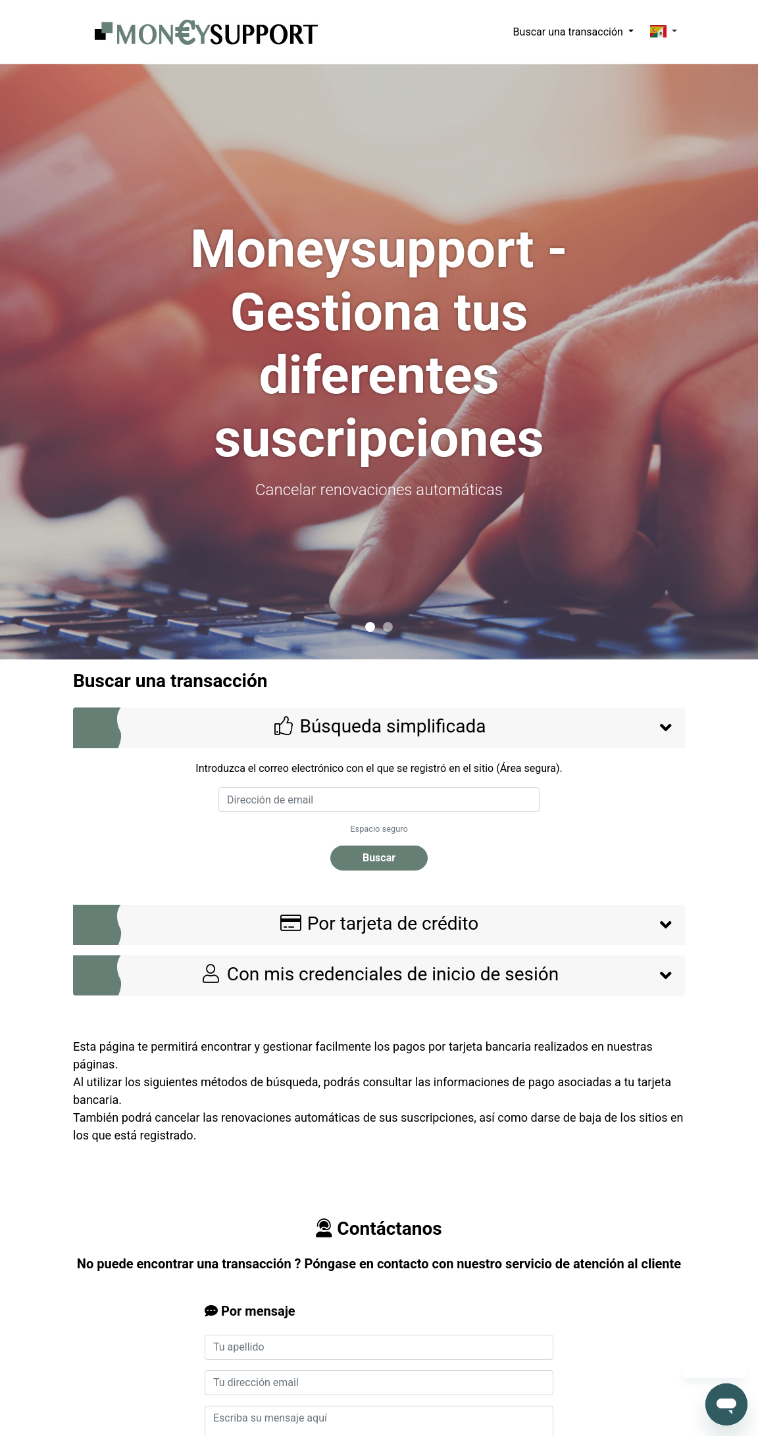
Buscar (379, 857)
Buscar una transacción (569, 32)
